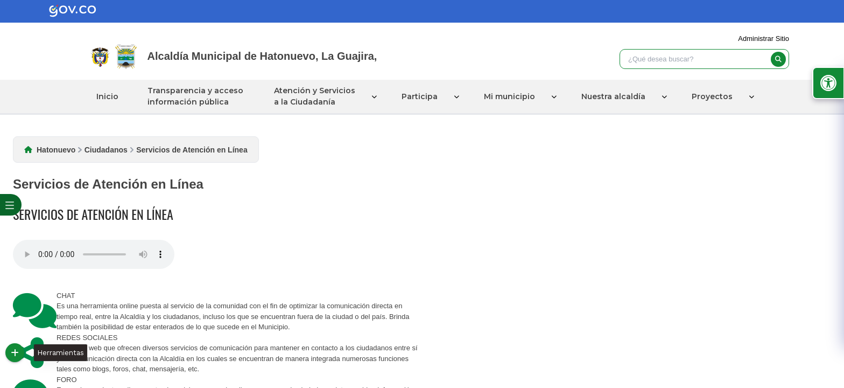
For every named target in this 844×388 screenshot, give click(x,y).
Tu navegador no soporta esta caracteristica (93, 254)
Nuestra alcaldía (613, 96)
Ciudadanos (106, 150)
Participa (420, 96)
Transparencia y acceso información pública (195, 96)
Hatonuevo (56, 150)
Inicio (107, 96)
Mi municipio (509, 96)
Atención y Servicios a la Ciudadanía (314, 96)
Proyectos (712, 96)
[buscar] (778, 59)
